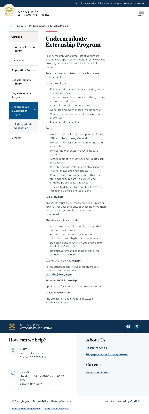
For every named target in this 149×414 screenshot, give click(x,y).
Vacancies (18, 60)
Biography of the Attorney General (107, 354)
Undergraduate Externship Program (20, 111)
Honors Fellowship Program (23, 49)
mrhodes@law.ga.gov (59, 274)
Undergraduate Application (23, 126)
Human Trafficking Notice (26, 408)
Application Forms (23, 70)
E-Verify (16, 137)
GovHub (135, 401)
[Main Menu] (141, 13)
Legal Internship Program (22, 82)
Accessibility (40, 401)
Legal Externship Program (22, 95)
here (78, 260)
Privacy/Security (61, 401)
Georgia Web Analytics (56, 408)
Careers (21, 26)
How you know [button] (132, 3)
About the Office (96, 347)
